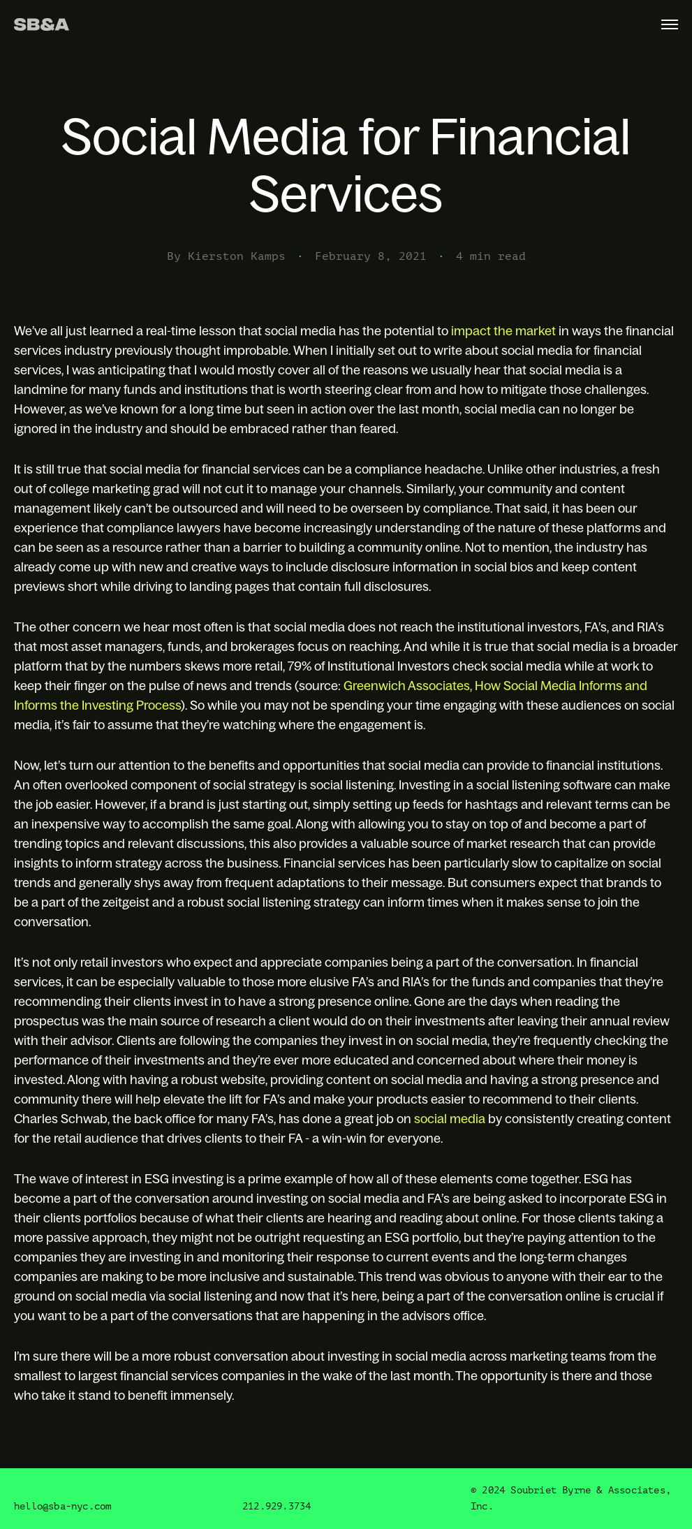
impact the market (503, 331)
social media (449, 1119)
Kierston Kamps (237, 256)
